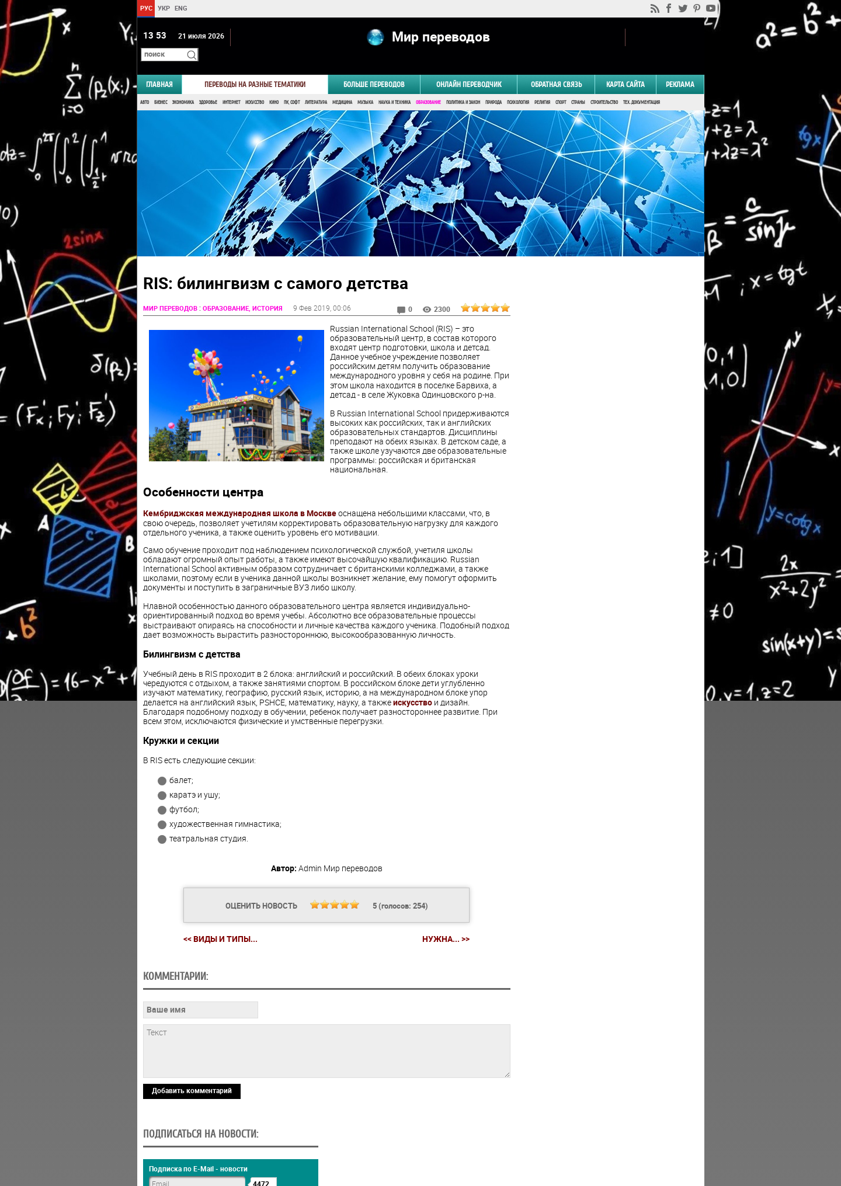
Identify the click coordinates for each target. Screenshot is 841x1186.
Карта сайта (625, 68)
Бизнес (160, 86)
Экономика (183, 86)
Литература (316, 86)
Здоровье (208, 86)
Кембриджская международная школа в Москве (239, 506)
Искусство (254, 86)
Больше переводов (374, 68)
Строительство (604, 86)
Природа (493, 86)
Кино (274, 86)
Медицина (342, 86)
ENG (181, 8)
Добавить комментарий (192, 1083)
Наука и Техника (394, 86)
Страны (578, 86)
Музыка (365, 86)
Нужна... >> (441, 932)
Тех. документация (641, 86)
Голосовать (604, 694)
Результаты (605, 712)
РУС (146, 8)
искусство (412, 695)
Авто (144, 86)
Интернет (231, 86)
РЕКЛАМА (680, 68)
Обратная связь (556, 68)
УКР (163, 8)
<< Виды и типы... (216, 931)
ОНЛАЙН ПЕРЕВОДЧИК (468, 68)
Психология (518, 86)
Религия (542, 86)
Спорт (560, 86)
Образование (428, 86)
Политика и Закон (463, 86)
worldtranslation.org (588, 1126)
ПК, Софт (292, 86)
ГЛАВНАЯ (159, 68)
